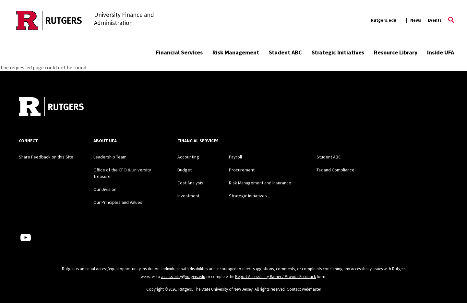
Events (435, 20)
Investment (188, 196)
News (415, 20)
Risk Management (235, 52)
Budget (184, 170)
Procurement (242, 170)
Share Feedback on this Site (46, 157)
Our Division (104, 189)
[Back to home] (51, 107)
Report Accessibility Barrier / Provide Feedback (275, 276)
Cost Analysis (190, 183)
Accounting (188, 157)
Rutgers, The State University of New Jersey (215, 289)
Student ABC (285, 52)
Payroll (235, 157)
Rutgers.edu (383, 20)
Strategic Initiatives (338, 52)
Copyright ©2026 (161, 289)
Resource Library (395, 52)
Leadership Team (109, 157)
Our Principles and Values (117, 202)
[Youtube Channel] (25, 237)
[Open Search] (451, 20)
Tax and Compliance (335, 170)
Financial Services (179, 52)
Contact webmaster (304, 289)
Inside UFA (440, 52)
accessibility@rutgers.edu (183, 276)
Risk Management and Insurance (260, 183)
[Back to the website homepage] (49, 20)
